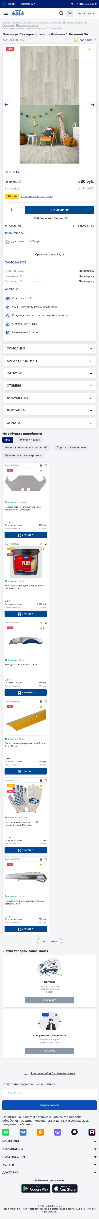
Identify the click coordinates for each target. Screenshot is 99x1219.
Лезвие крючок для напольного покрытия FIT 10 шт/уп (23, 508)
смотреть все (49, 941)
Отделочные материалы (47, 22)
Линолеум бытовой (27, 25)
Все (7, 440)
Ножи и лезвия (30, 440)
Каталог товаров (22, 22)
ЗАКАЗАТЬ (49, 1051)
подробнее (49, 1000)
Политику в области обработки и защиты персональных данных (41, 1119)
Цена (8, 522)
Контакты (10, 1141)
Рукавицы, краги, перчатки (23, 455)
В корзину (59, 210)
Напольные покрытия (75, 22)
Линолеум (8, 25)
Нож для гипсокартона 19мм (21, 664)
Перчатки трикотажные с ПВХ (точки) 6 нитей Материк (22, 823)
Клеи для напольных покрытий (26, 447)
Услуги (8, 1165)
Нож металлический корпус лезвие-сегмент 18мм (25, 902)
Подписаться (49, 1105)
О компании (12, 1149)
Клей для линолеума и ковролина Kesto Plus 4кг (24, 587)
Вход (11, 4)
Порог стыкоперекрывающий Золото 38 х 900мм (25, 745)
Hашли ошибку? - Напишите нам (49, 1073)
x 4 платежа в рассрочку (37, 196)
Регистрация (27, 4)
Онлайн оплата (86, 13)
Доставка (10, 1172)
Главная (6, 22)
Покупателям (13, 1157)
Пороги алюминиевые (71, 447)
